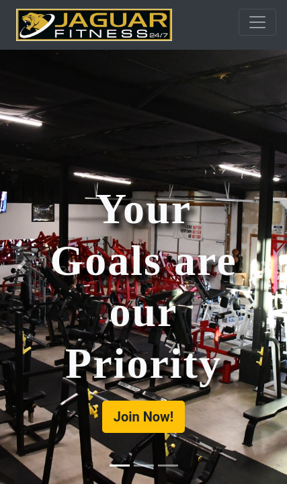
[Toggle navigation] (257, 22)
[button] (21, 267)
